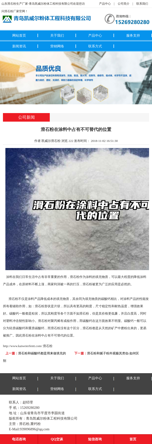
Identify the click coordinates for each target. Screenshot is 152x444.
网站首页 (19, 35)
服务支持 (133, 35)
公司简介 (123, 3)
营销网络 (57, 46)
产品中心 (105, 3)
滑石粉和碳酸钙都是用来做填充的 (42, 353)
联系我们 (142, 3)
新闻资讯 (19, 46)
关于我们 (57, 35)
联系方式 (95, 46)
